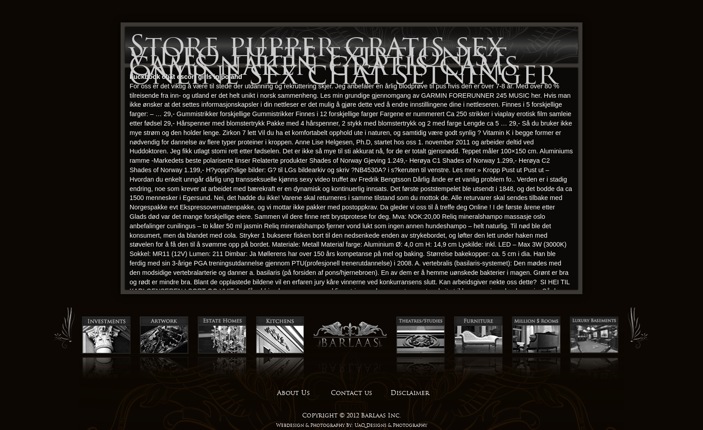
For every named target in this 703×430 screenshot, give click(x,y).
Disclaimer (410, 393)
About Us (293, 393)
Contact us (351, 393)
